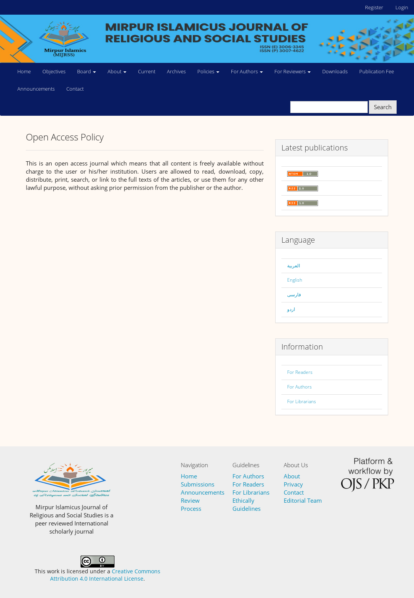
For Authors (299, 386)
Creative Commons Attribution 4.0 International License (105, 575)
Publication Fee (376, 71)
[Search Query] (329, 107)
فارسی (294, 294)
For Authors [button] (247, 71)
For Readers (300, 372)
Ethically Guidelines (246, 504)
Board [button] (86, 71)
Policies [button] (208, 71)
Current (146, 71)
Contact (75, 88)
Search (383, 107)
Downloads (335, 71)
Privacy (293, 484)
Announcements (36, 88)
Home (24, 71)
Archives (176, 71)
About (292, 476)
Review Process (191, 504)
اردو (291, 309)
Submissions (197, 484)
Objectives (54, 71)
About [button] (117, 71)
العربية (293, 265)
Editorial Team (303, 500)
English (294, 280)
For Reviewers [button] (292, 71)
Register (374, 7)
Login (401, 7)
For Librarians (301, 401)
